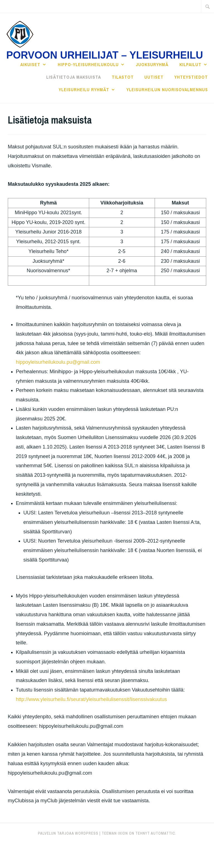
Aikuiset (30, 64)
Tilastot (123, 77)
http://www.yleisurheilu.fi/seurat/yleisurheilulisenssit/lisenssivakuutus (91, 699)
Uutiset (154, 77)
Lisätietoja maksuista (73, 77)
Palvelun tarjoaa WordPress (68, 833)
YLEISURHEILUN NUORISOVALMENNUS (167, 89)
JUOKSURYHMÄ (152, 64)
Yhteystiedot (191, 77)
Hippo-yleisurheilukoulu (88, 64)
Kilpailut (190, 64)
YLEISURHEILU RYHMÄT (84, 89)
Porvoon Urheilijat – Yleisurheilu (104, 55)
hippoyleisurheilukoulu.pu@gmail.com (58, 362)
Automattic (163, 833)
